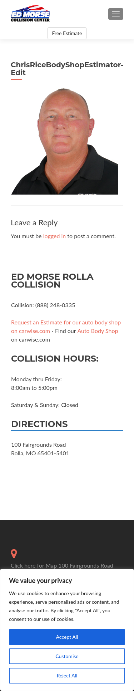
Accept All (67, 637)
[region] (67, 630)
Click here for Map (34, 565)
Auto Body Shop (97, 330)
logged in (54, 235)
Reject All (67, 675)
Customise (67, 656)
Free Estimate (67, 33)
